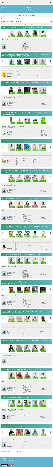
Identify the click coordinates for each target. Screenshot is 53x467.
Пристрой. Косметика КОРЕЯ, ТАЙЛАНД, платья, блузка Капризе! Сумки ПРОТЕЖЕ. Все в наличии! (26, 113)
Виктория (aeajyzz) (10, 159)
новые (22, 24)
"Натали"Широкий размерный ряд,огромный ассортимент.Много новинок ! (24, 27)
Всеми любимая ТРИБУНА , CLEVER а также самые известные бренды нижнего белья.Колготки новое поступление (26, 311)
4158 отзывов (9, 418)
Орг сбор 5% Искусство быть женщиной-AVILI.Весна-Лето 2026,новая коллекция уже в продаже (26, 171)
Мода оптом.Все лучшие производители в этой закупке (18, 426)
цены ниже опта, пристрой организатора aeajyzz (16, 141)
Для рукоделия (29, 9)
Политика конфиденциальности (7, 462)
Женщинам (4, 7)
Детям (2, 9)
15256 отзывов (9, 105)
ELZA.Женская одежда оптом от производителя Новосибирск (20, 198)
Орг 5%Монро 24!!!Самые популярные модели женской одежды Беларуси (24, 369)
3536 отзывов (9, 76)
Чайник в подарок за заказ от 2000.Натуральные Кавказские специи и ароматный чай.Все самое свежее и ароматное (26, 282)
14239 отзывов (9, 134)
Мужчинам (28, 7)
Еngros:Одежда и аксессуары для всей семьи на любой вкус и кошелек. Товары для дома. (26, 341)
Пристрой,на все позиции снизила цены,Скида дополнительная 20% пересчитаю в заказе (26, 83)
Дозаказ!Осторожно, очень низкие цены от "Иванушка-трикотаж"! (21, 254)
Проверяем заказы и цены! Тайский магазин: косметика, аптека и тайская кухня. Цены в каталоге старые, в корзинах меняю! (26, 226)
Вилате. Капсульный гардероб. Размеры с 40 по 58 (17, 397)
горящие (30, 24)
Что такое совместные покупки (7, 460)
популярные (26, 24)
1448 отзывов (9, 162)
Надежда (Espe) (9, 131)
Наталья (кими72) (10, 73)
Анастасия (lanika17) (10, 415)
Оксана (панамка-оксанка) (11, 102)
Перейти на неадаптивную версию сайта (26, 15)
